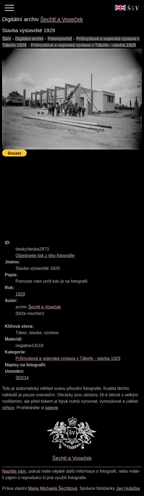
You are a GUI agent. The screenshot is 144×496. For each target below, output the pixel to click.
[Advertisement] (73, 195)
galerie (51, 407)
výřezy (8, 407)
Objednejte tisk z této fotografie (45, 255)
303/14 (22, 377)
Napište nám (14, 471)
